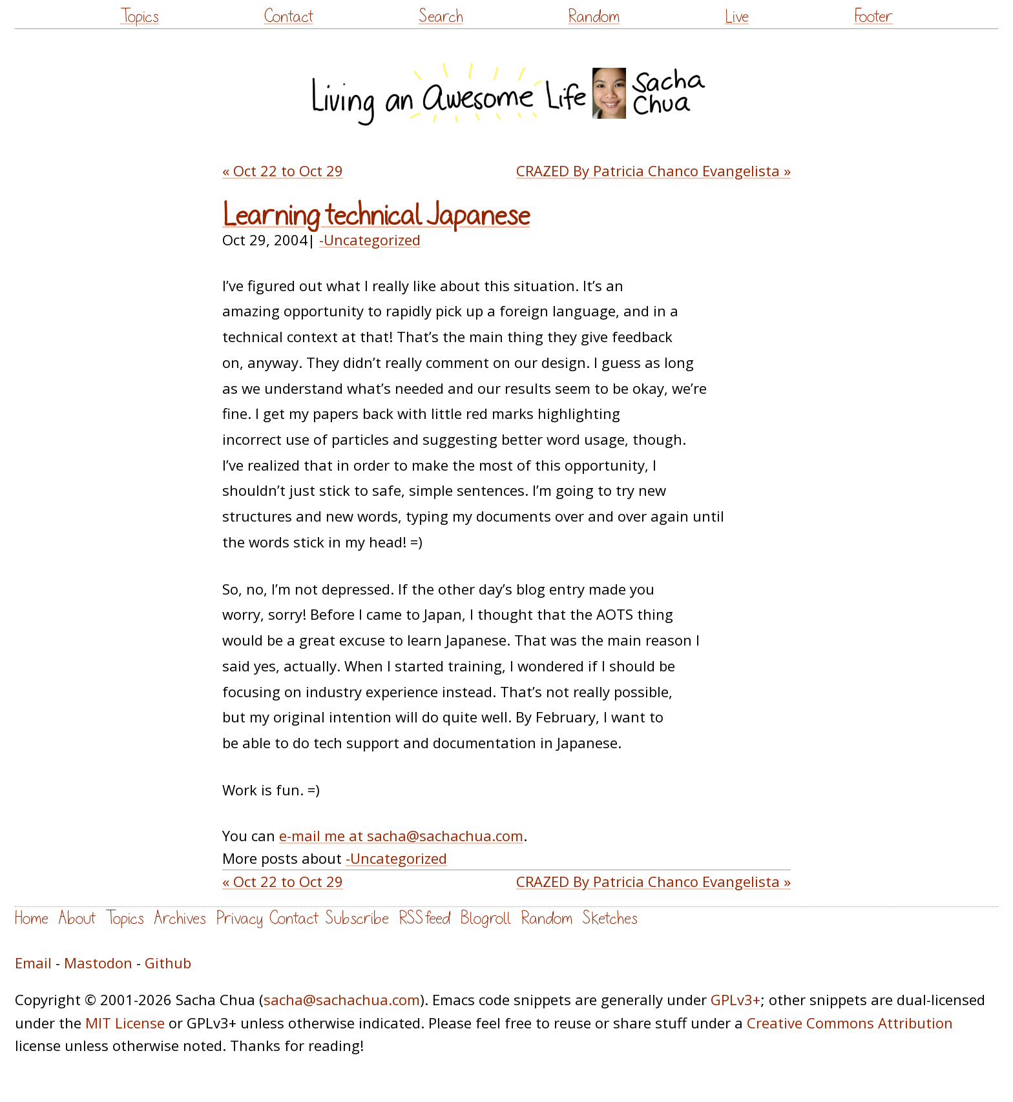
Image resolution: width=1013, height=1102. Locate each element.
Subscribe (357, 918)
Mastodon (98, 962)
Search (441, 16)
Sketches (610, 918)
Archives (180, 918)
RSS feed (424, 918)
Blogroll (485, 918)
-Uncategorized (370, 239)
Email (33, 962)
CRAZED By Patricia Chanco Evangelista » (653, 170)
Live (737, 16)
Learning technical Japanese (376, 215)
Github (168, 962)
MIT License (125, 1022)
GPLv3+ (735, 999)
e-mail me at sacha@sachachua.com (401, 835)
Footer (873, 16)
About (77, 918)
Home (31, 918)
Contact (288, 16)
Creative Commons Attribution (850, 1022)
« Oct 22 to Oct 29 (282, 170)
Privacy (239, 918)
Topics (139, 16)
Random (594, 16)
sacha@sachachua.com (342, 999)
